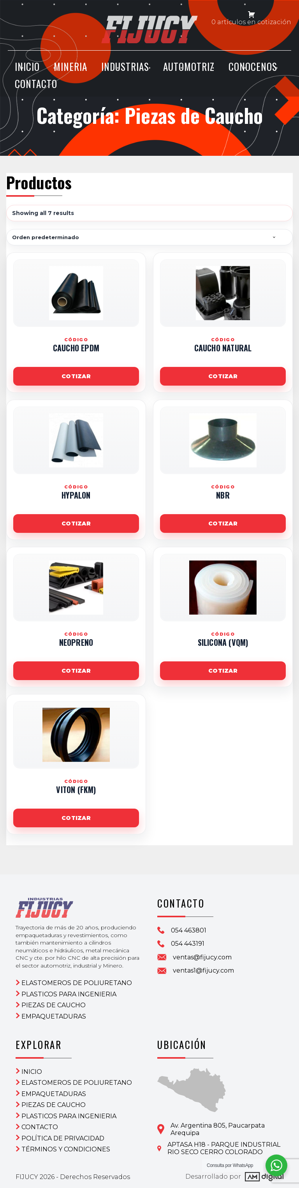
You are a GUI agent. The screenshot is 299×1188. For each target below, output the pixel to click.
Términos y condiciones (65, 1149)
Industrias (125, 67)
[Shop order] (149, 237)
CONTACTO (36, 84)
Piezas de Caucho (53, 1004)
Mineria (70, 67)
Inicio (31, 1071)
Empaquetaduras (53, 1016)
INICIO (27, 67)
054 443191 (187, 943)
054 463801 (188, 930)
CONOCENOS (253, 67)
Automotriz (189, 67)
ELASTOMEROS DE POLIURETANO (76, 982)
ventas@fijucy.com (202, 957)
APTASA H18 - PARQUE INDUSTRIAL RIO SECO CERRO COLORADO (223, 1148)
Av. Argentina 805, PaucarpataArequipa (218, 1129)
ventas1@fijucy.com (203, 970)
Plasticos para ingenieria (68, 994)
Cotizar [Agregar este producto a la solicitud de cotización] (76, 376)
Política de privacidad (62, 1138)
